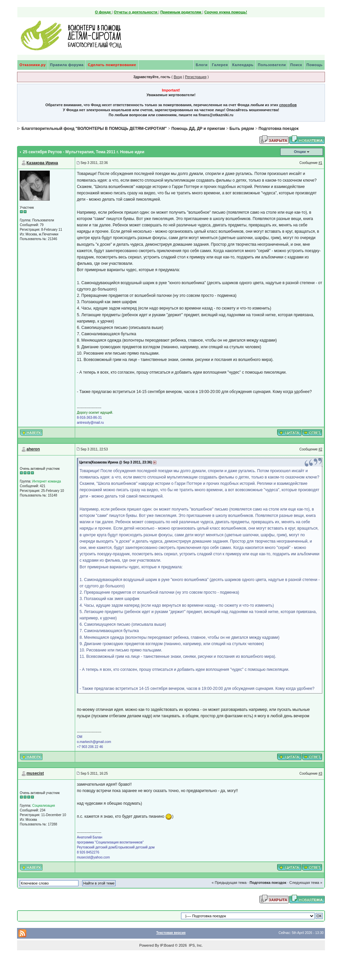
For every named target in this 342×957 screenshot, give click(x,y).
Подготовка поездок (279, 128)
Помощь (315, 65)
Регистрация (195, 77)
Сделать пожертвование (112, 65)
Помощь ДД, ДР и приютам (198, 128)
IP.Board (167, 945)
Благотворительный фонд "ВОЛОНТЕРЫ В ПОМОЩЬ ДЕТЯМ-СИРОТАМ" (94, 128)
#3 (320, 773)
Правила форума (66, 65)
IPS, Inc (195, 945)
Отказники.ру (32, 65)
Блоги (201, 65)
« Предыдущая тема (229, 883)
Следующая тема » (305, 883)
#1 (320, 163)
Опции (300, 152)
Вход (178, 77)
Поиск (296, 65)
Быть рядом (241, 128)
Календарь (242, 65)
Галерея (220, 65)
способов (288, 105)
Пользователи (272, 65)
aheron (33, 449)
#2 (320, 449)
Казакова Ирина (42, 163)
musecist (35, 773)
